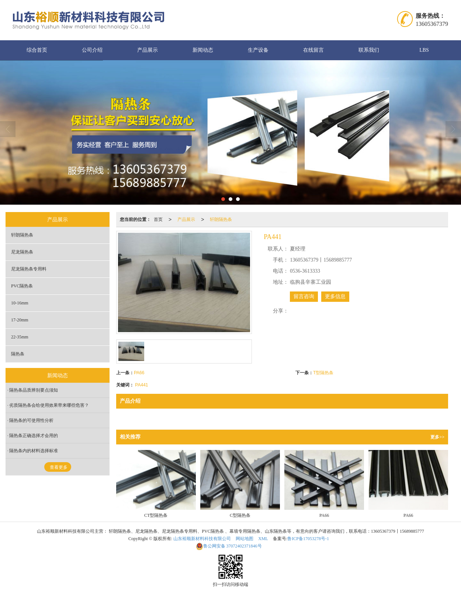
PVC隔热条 (22, 286)
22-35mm (19, 337)
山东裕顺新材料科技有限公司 (202, 538)
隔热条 (17, 354)
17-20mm (19, 320)
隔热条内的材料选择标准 (33, 450)
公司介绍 (92, 50)
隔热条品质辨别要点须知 (33, 390)
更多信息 (335, 296)
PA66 (139, 372)
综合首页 (37, 50)
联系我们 (368, 50)
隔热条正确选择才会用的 (33, 435)
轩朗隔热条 (221, 219)
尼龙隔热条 (22, 252)
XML (263, 538)
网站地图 (244, 538)
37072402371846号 (229, 546)
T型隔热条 (323, 372)
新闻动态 (203, 50)
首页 (158, 219)
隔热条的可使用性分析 (31, 420)
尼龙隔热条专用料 (28, 269)
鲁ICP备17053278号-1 (308, 538)
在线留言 (313, 50)
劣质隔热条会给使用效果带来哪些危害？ (49, 405)
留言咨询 (304, 296)
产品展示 (147, 50)
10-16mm (19, 303)
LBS (424, 50)
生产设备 (258, 50)
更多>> (437, 437)
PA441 (141, 385)
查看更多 (58, 467)
